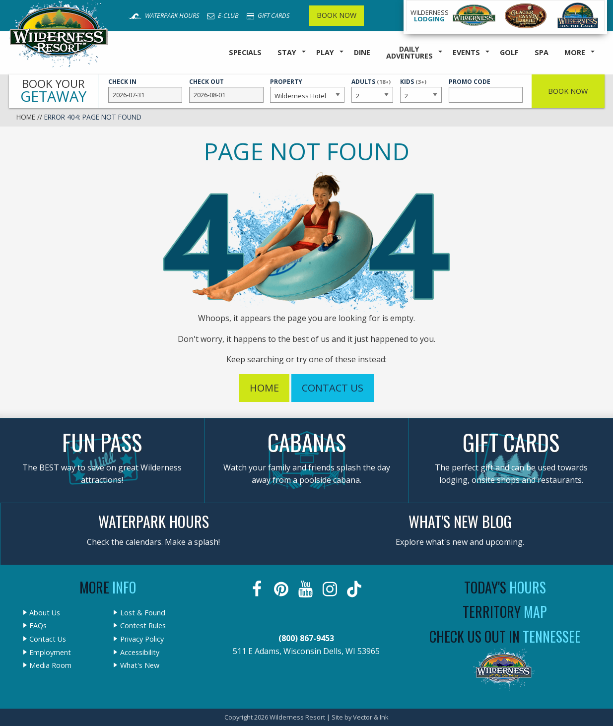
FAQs (38, 625)
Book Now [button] (568, 91)
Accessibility (139, 652)
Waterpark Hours (164, 15)
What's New (139, 665)
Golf (509, 52)
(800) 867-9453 (306, 638)
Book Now (336, 15)
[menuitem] (245, 52)
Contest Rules (143, 625)
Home (25, 117)
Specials (245, 52)
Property (307, 90)
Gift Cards (268, 15)
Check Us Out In (505, 636)
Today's (505, 587)
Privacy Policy (142, 639)
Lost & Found (142, 612)
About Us (44, 612)
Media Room (50, 665)
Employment (50, 652)
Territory (505, 611)
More (574, 52)
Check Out (226, 90)
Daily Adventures (409, 52)
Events (466, 52)
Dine (362, 52)
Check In (145, 90)
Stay (286, 52)
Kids (421, 89)
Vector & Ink (371, 717)
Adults (372, 89)
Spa (541, 52)
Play (325, 52)
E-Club (223, 15)
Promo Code (486, 90)
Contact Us (332, 388)
